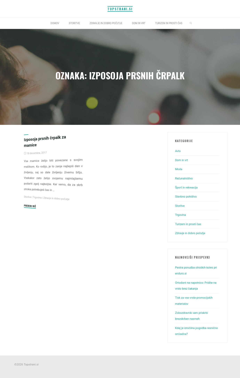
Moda (179, 169)
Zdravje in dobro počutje (58, 198)
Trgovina (37, 197)
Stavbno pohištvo (186, 196)
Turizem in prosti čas (188, 223)
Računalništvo (184, 178)
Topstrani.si (120, 8)
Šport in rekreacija (187, 187)
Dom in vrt (182, 160)
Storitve (28, 197)
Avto (178, 151)
